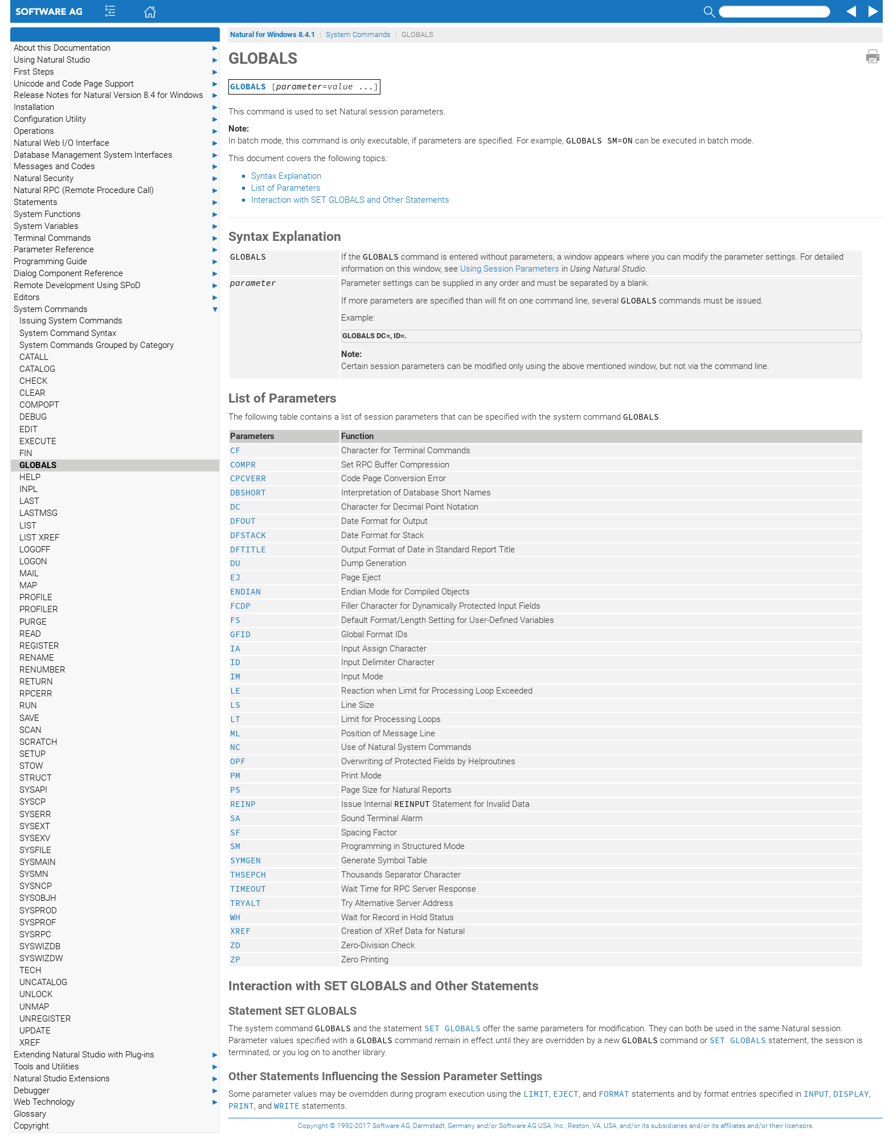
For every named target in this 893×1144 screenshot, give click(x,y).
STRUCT (35, 778)
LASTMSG (38, 513)
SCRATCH (38, 742)
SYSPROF (37, 922)
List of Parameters (286, 188)
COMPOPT (39, 405)
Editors (116, 298)
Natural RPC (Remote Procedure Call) (116, 190)
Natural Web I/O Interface (116, 143)
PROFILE (35, 597)
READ (30, 634)
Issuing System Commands (70, 320)
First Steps (116, 72)
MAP (28, 585)
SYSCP (32, 802)
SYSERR (35, 814)
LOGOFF (34, 549)
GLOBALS (37, 465)
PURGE (33, 622)
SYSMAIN (37, 862)
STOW (31, 766)
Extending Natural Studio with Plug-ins (116, 1055)
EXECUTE (37, 441)
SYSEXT (34, 826)
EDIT (28, 429)
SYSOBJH (37, 898)
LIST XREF (39, 537)
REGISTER (39, 646)
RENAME (36, 658)
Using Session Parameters (509, 269)
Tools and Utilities (116, 1067)
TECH (30, 970)
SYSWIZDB (39, 946)
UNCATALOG (43, 982)
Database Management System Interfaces (116, 155)
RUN (28, 705)
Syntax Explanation (286, 176)
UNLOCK (35, 994)
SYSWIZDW (41, 958)
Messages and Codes (116, 167)
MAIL (29, 573)
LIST (27, 525)
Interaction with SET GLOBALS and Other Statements (350, 200)
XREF (29, 1043)
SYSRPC (35, 934)
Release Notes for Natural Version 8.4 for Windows (116, 95)
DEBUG (33, 417)
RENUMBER (42, 670)
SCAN (30, 730)
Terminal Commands (116, 238)
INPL (28, 489)
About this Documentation (116, 48)
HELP (29, 477)
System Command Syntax (67, 333)
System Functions (116, 214)
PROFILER (38, 609)
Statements (116, 202)
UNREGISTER (45, 1019)
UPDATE (35, 1031)
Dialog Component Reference (116, 274)
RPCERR (35, 693)
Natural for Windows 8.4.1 (272, 34)
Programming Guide (116, 262)
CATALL (33, 357)
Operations (116, 131)
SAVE (29, 718)
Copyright (31, 1126)
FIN (25, 453)
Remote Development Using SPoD (116, 286)
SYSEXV (34, 838)
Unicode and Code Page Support (116, 84)
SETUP (32, 754)
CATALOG (37, 369)
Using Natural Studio (116, 60)
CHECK (33, 381)
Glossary (30, 1114)
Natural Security (116, 178)
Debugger (116, 1091)
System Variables (116, 226)
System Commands (116, 309)
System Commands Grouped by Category (96, 345)
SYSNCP (35, 886)
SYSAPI (33, 790)
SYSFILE (35, 850)
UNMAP (34, 1007)
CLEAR (32, 393)
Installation (116, 107)
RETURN (36, 681)
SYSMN (33, 874)
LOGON (33, 561)
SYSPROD (38, 910)
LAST (29, 501)
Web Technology (116, 1102)
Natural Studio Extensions (116, 1079)
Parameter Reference (116, 250)
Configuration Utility (116, 119)
